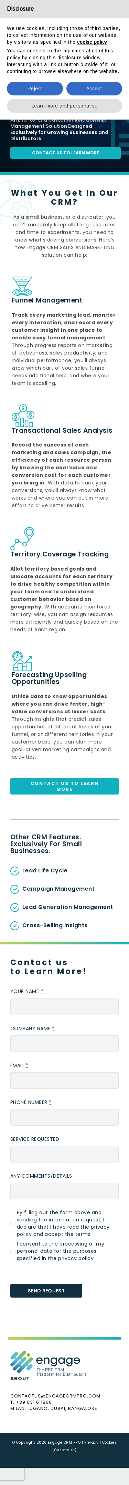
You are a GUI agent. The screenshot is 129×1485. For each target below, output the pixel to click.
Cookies (109, 1442)
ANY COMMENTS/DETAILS (41, 1175)
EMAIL (19, 1065)
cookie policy (92, 42)
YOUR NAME (26, 991)
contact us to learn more (65, 153)
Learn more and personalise (65, 106)
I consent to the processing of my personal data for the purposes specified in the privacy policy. (61, 1251)
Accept (94, 88)
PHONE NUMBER (31, 1102)
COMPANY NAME (32, 1028)
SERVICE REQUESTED (35, 1139)
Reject (35, 88)
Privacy (91, 1442)
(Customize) (64, 1450)
